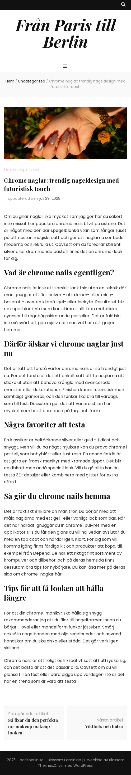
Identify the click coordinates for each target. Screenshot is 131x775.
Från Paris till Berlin (66, 33)
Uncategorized (21, 170)
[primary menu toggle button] (65, 66)
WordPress (83, 765)
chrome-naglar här (41, 574)
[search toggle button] (123, 4)
